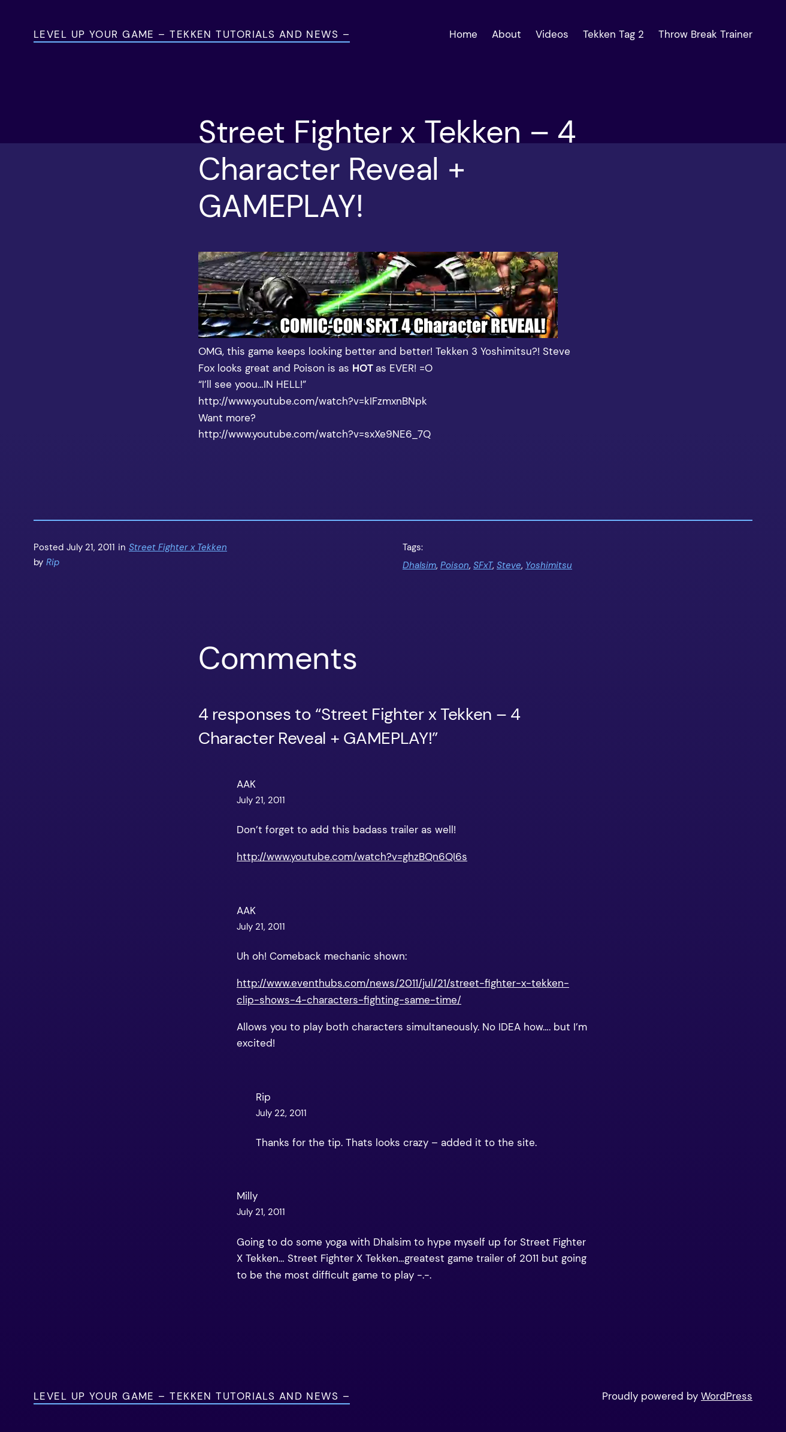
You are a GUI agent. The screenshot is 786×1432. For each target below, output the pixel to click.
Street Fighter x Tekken (178, 547)
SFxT (482, 565)
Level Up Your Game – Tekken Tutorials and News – (192, 34)
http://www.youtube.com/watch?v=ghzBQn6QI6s (352, 856)
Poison (454, 565)
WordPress (726, 1396)
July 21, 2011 (261, 800)
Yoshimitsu (548, 565)
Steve (509, 565)
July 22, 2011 (281, 1113)
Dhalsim (419, 565)
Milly (247, 1195)
